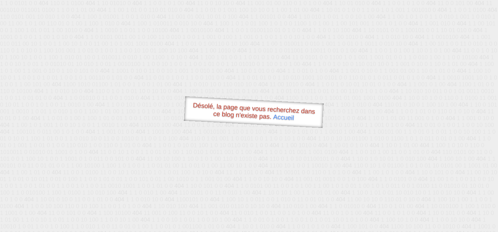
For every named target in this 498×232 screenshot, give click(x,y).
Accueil (283, 117)
